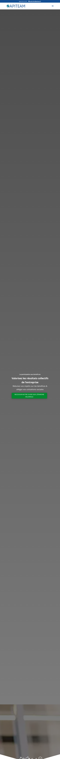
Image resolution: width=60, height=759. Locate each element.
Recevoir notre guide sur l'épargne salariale (29, 396)
